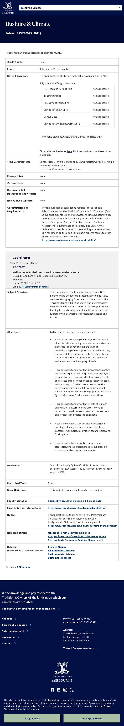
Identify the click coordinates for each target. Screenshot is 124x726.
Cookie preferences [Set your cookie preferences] (92, 718)
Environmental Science (61, 550)
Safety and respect (13, 631)
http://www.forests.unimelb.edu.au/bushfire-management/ (82, 525)
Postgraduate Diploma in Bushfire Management (75, 540)
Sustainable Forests (59, 557)
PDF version (24, 567)
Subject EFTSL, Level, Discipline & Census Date (74, 500)
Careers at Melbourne (14, 624)
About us (7, 618)
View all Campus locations (78, 648)
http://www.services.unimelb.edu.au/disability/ (69, 240)
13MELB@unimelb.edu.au (34, 286)
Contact (6, 643)
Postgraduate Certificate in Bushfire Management (77, 536)
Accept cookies (32, 718)
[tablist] (70, 8)
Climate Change (57, 546)
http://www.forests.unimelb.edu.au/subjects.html (76, 508)
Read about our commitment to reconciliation (28, 608)
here (69, 151)
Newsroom (8, 637)
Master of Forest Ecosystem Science (69, 532)
